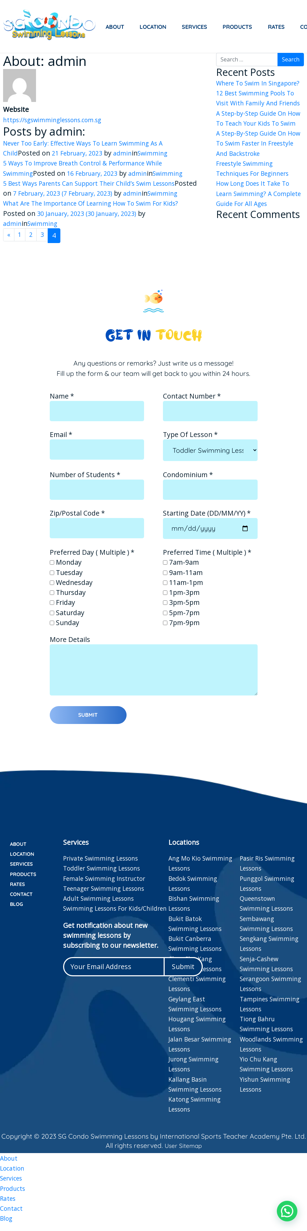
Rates (276, 26)
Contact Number (210, 413)
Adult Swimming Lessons (102, 903)
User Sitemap (182, 1150)
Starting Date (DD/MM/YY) (210, 530)
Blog (18, 910)
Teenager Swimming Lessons (109, 893)
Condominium (210, 492)
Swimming (161, 153)
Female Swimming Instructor (108, 883)
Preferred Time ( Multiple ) (207, 562)
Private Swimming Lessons (105, 863)
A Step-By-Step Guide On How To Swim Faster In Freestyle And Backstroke (256, 163)
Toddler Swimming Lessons (106, 873)
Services (194, 26)
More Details (154, 680)
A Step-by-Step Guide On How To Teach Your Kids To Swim (259, 133)
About (115, 26)
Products (237, 26)
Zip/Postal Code (97, 530)
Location (153, 26)
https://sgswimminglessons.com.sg (59, 119)
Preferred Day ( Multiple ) (92, 562)
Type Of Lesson (210, 452)
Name (97, 413)
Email (97, 452)
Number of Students (97, 492)
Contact (23, 900)
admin (130, 153)
